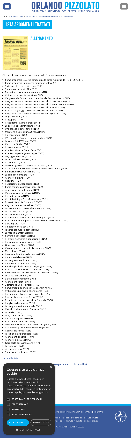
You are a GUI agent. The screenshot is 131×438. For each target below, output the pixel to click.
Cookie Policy (67, 412)
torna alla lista (10, 358)
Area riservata (83, 412)
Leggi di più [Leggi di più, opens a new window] (42, 392)
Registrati (97, 412)
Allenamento (67, 16)
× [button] (50, 367)
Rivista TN (30, 16)
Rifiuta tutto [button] (41, 422)
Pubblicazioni (17, 16)
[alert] (29, 399)
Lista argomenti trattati (48, 16)
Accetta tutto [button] (17, 422)
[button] (29, 429)
